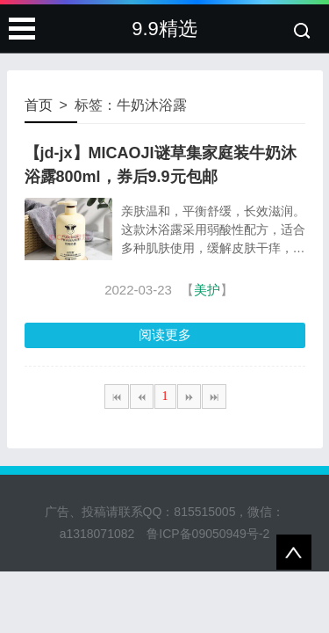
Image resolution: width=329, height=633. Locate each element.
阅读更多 (165, 334)
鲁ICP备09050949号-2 (208, 534)
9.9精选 (164, 29)
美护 (207, 289)
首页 (39, 105)
